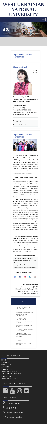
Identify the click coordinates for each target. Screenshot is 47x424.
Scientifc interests (21, 125)
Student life (6, 376)
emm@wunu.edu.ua (32, 293)
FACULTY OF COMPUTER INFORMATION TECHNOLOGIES (23, 309)
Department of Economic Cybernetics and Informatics (24, 314)
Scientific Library (9, 378)
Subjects (18, 121)
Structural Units (8, 369)
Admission (5, 367)
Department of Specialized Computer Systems (23, 335)
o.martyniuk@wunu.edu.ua (25, 108)
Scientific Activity (9, 371)
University (6, 362)
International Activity (11, 374)
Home (3, 360)
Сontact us (6, 364)
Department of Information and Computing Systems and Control (24, 320)
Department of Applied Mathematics (23, 344)
